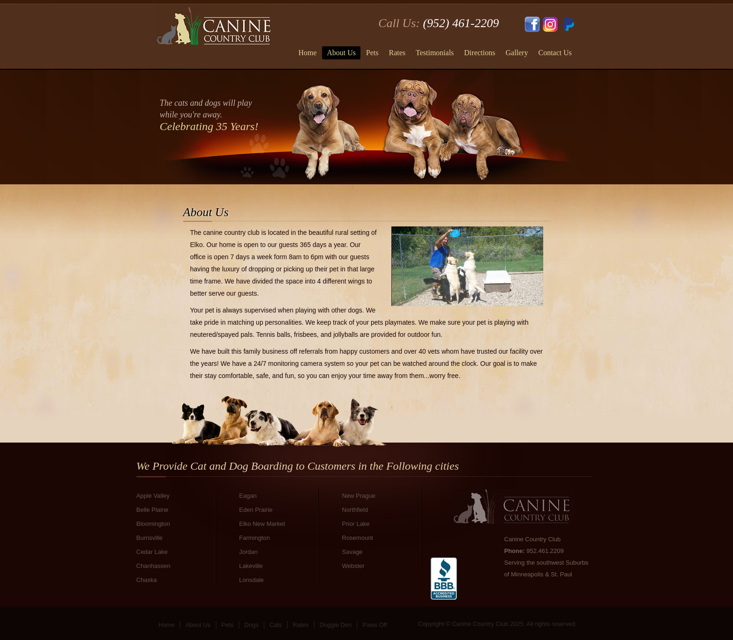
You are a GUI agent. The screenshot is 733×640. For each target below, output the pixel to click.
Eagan (248, 495)
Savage (352, 551)
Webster (353, 565)
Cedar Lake (152, 551)
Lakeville (251, 565)
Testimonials (435, 53)
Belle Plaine (153, 509)
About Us (341, 53)
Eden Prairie (256, 509)
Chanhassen (154, 565)
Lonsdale (251, 579)
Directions (480, 53)
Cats (275, 624)
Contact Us (555, 53)
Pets (372, 53)
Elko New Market (262, 523)
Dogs (251, 624)
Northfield (355, 509)
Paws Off (374, 624)
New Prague (359, 495)
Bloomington (153, 523)
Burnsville (150, 537)
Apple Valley (153, 495)
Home (307, 53)
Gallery (516, 53)
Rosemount (357, 537)
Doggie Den (335, 624)
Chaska (147, 579)
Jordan (248, 551)
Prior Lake (356, 523)
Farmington (254, 537)
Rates (397, 53)
